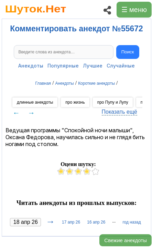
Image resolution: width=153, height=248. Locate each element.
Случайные (121, 66)
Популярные (63, 66)
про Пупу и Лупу (112, 102)
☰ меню (134, 9)
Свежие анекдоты (125, 240)
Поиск (127, 51)
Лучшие (92, 66)
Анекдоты (30, 66)
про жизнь (75, 102)
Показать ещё (119, 112)
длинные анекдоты (35, 102)
